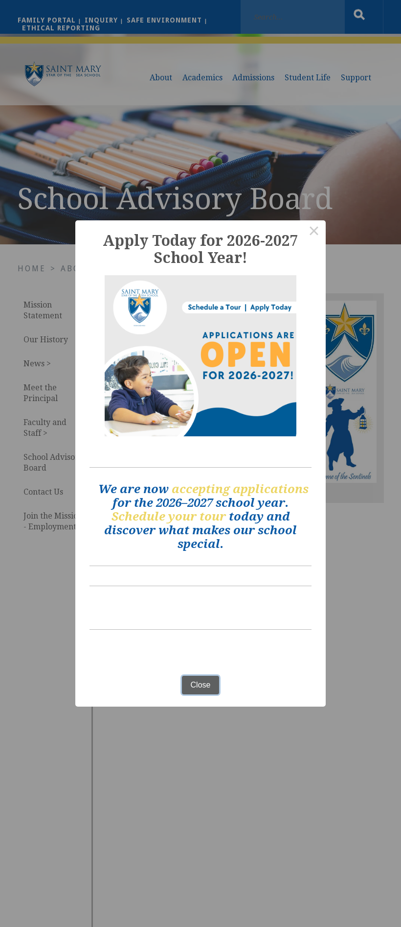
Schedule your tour (168, 516)
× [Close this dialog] (314, 232)
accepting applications (240, 489)
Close (201, 685)
